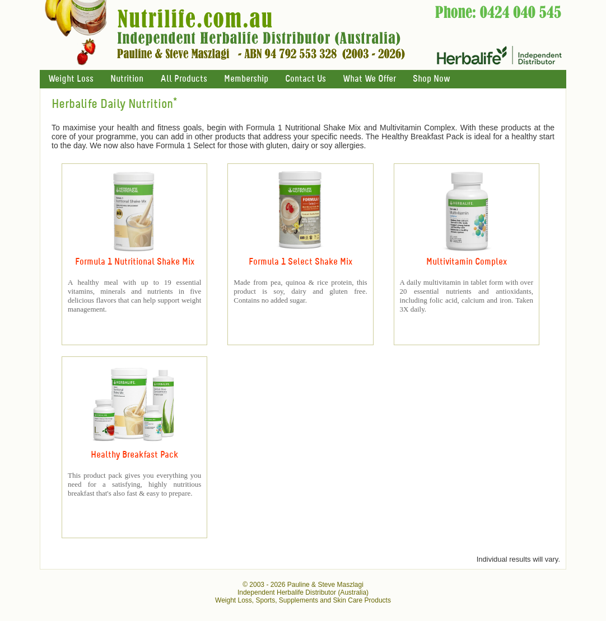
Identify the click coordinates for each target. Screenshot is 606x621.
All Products (183, 79)
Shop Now (431, 79)
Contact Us (305, 79)
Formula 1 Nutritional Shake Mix (134, 262)
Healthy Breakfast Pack (134, 455)
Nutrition (126, 79)
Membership (246, 79)
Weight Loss (71, 79)
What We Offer (369, 79)
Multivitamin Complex (466, 262)
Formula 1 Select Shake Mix (300, 262)
